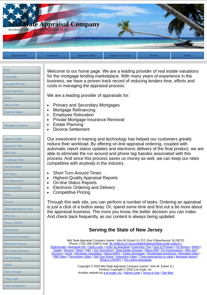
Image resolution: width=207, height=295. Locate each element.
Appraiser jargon (14, 111)
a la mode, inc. (113, 272)
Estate (187, 55)
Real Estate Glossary (16, 243)
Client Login (11, 278)
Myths (8, 264)
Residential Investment (17, 236)
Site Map (167, 272)
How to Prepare (13, 271)
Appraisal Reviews (15, 83)
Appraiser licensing (120, 55)
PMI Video (10, 152)
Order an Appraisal (15, 285)
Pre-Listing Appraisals (17, 250)
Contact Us (53, 55)
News (8, 194)
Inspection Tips (13, 187)
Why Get (9, 215)
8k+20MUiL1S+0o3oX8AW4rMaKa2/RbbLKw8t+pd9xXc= (145, 243)
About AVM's (12, 104)
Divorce (154, 55)
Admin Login (132, 272)
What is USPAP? (14, 222)
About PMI (11, 76)
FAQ (7, 69)
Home (8, 97)
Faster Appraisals (14, 90)
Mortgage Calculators (16, 125)
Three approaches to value (19, 208)
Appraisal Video (13, 138)
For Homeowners (14, 180)
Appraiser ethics (86, 55)
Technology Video (14, 159)
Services (9, 201)
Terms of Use (151, 272)
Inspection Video (14, 145)
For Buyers (11, 173)
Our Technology (13, 257)
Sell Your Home (13, 166)
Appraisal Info (19, 55)
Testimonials (11, 229)
